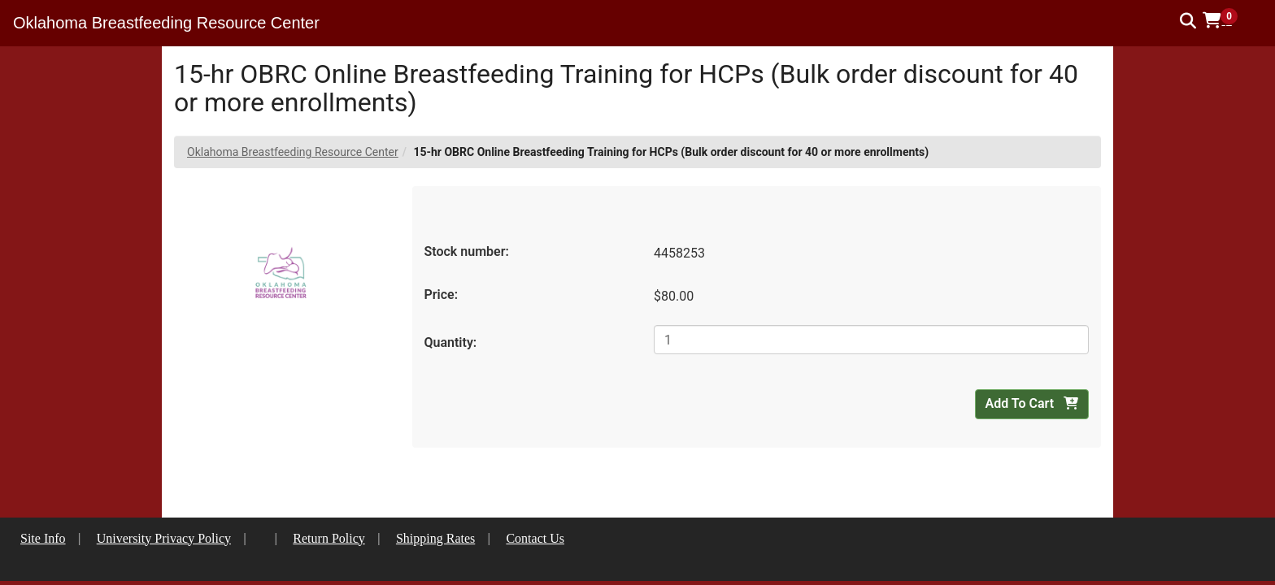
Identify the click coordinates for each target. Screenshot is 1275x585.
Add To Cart (1032, 403)
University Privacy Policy (164, 538)
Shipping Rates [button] (435, 538)
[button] (1226, 20)
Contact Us (535, 538)
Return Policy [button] (328, 538)
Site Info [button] (43, 538)
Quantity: (450, 342)
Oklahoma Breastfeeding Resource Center (292, 151)
